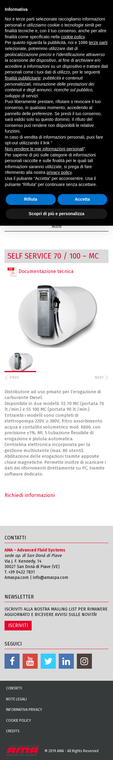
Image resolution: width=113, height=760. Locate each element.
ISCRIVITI (18, 625)
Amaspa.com (17, 577)
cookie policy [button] (73, 36)
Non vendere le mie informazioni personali (44, 148)
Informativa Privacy (24, 710)
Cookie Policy (18, 720)
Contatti (14, 688)
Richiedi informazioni (30, 495)
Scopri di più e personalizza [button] (56, 213)
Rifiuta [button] (30, 199)
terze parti (98, 42)
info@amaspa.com (50, 577)
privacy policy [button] (59, 172)
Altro (56, 226)
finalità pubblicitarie (23, 78)
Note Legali (16, 699)
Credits (13, 731)
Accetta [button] (82, 199)
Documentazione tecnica (41, 271)
